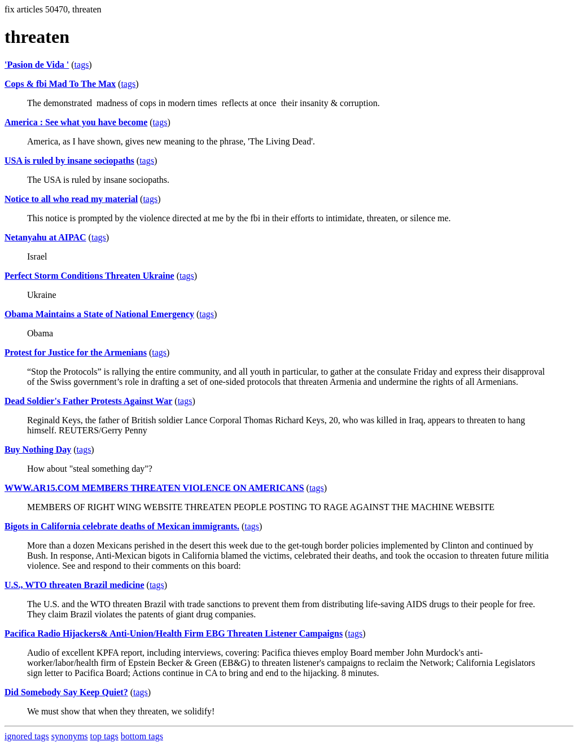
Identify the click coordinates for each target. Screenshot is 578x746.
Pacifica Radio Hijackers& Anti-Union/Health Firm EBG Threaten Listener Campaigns (174, 633)
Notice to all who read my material (71, 199)
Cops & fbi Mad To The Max (60, 84)
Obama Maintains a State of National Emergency (99, 314)
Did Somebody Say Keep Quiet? (66, 692)
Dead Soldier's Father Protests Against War (88, 401)
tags (82, 64)
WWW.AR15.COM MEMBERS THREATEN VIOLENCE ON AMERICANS (154, 488)
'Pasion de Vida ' (37, 64)
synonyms (69, 736)
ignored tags (27, 736)
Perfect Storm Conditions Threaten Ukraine (89, 275)
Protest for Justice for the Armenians (76, 352)
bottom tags (142, 736)
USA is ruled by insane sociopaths (69, 160)
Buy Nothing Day (38, 449)
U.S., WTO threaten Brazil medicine (74, 585)
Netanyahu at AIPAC (45, 237)
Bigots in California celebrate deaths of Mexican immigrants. (122, 526)
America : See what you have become (76, 122)
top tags (104, 736)
